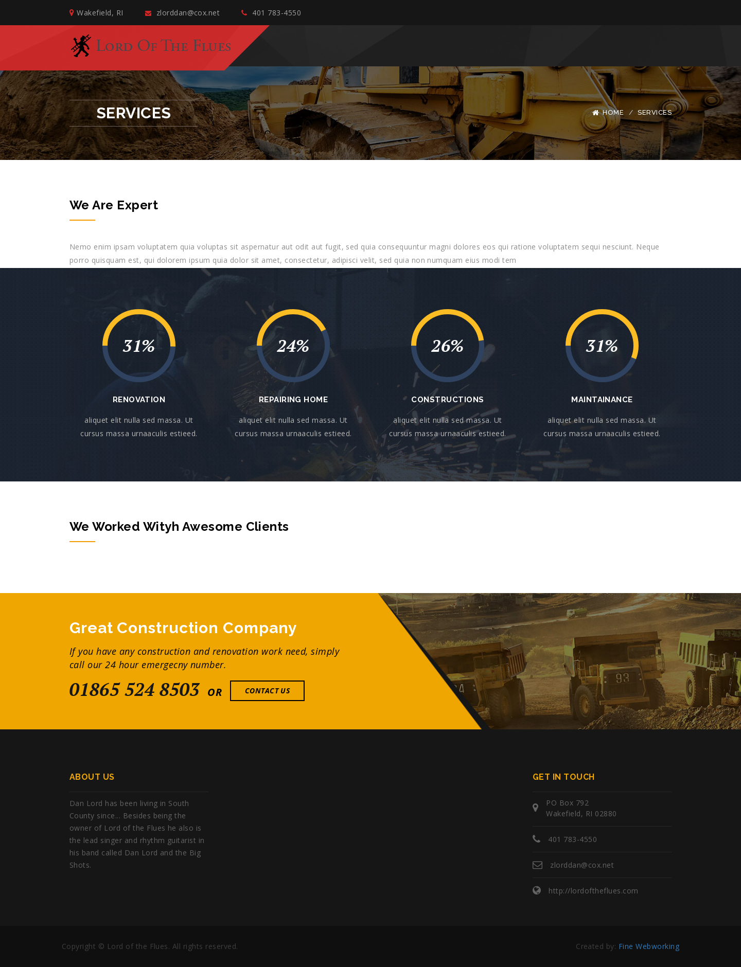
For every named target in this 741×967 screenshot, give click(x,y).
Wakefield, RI (96, 12)
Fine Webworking (649, 946)
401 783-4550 (271, 12)
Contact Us (267, 690)
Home (613, 112)
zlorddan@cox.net (182, 12)
